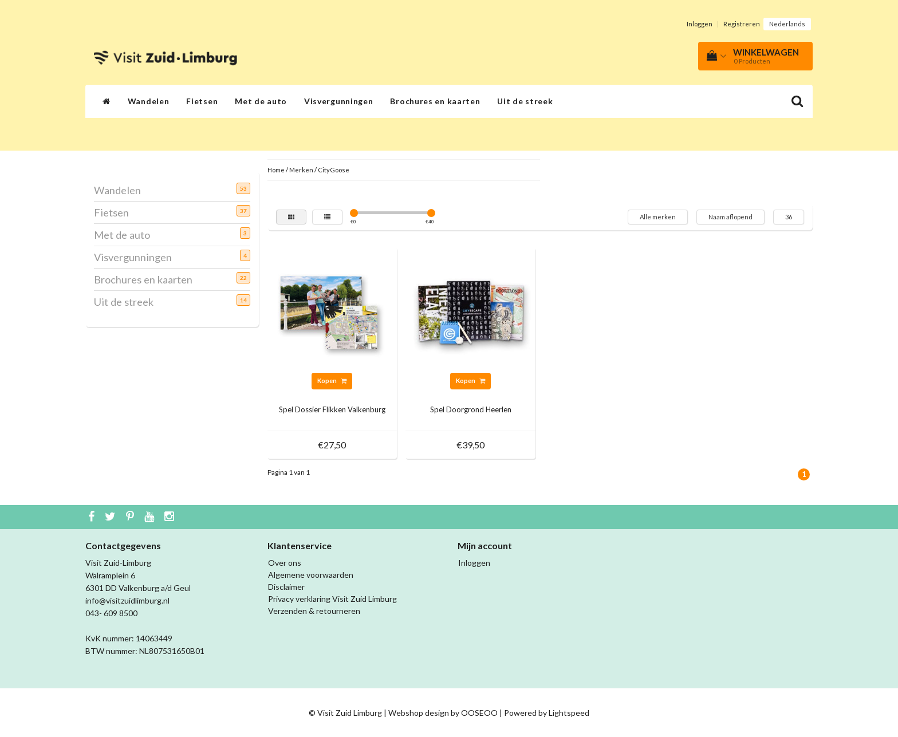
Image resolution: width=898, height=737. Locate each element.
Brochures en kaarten (435, 101)
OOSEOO (479, 713)
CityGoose (333, 170)
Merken (301, 170)
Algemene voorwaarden (310, 575)
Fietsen (202, 101)
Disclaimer (286, 587)
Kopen (331, 380)
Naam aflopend (730, 216)
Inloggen (699, 23)
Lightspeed (569, 713)
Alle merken (658, 216)
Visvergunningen (338, 101)
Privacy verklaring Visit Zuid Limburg (332, 599)
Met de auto (261, 101)
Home (276, 170)
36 (788, 216)
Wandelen (149, 101)
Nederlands (787, 23)
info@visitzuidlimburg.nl (127, 600)
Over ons (284, 562)
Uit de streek (525, 101)
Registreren (741, 23)
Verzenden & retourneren (314, 611)
